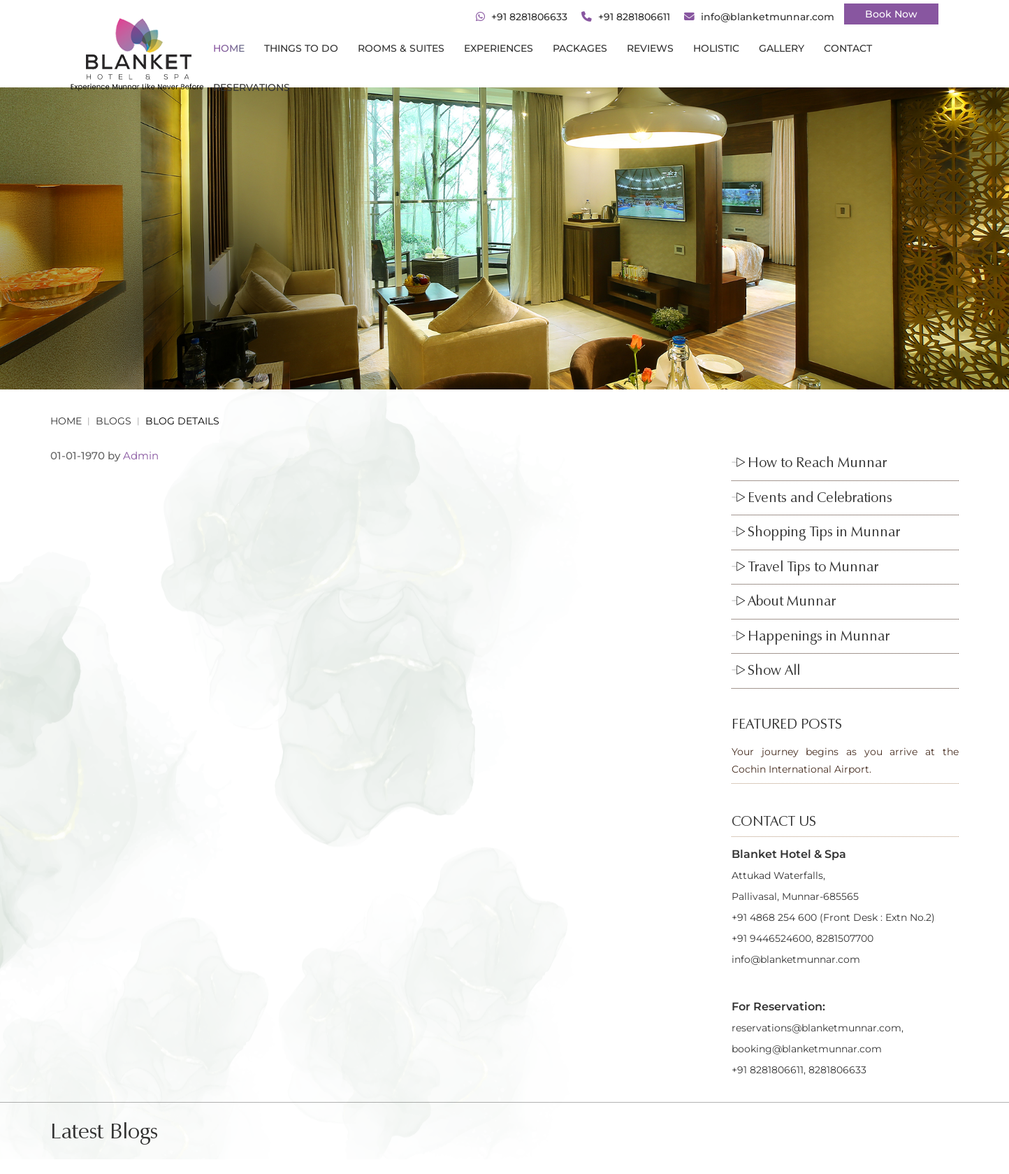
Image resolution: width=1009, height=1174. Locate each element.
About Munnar (792, 600)
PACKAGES (580, 48)
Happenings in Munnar (819, 635)
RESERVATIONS (251, 87)
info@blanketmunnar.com (767, 16)
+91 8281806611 (634, 16)
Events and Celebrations (820, 497)
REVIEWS (650, 48)
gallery (781, 48)
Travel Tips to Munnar (813, 566)
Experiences (498, 48)
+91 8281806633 (529, 16)
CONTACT (848, 48)
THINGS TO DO (301, 48)
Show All (774, 669)
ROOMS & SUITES (401, 48)
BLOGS (113, 421)
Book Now (891, 14)
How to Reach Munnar (817, 462)
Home (229, 48)
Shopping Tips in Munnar (824, 531)
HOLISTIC (716, 48)
